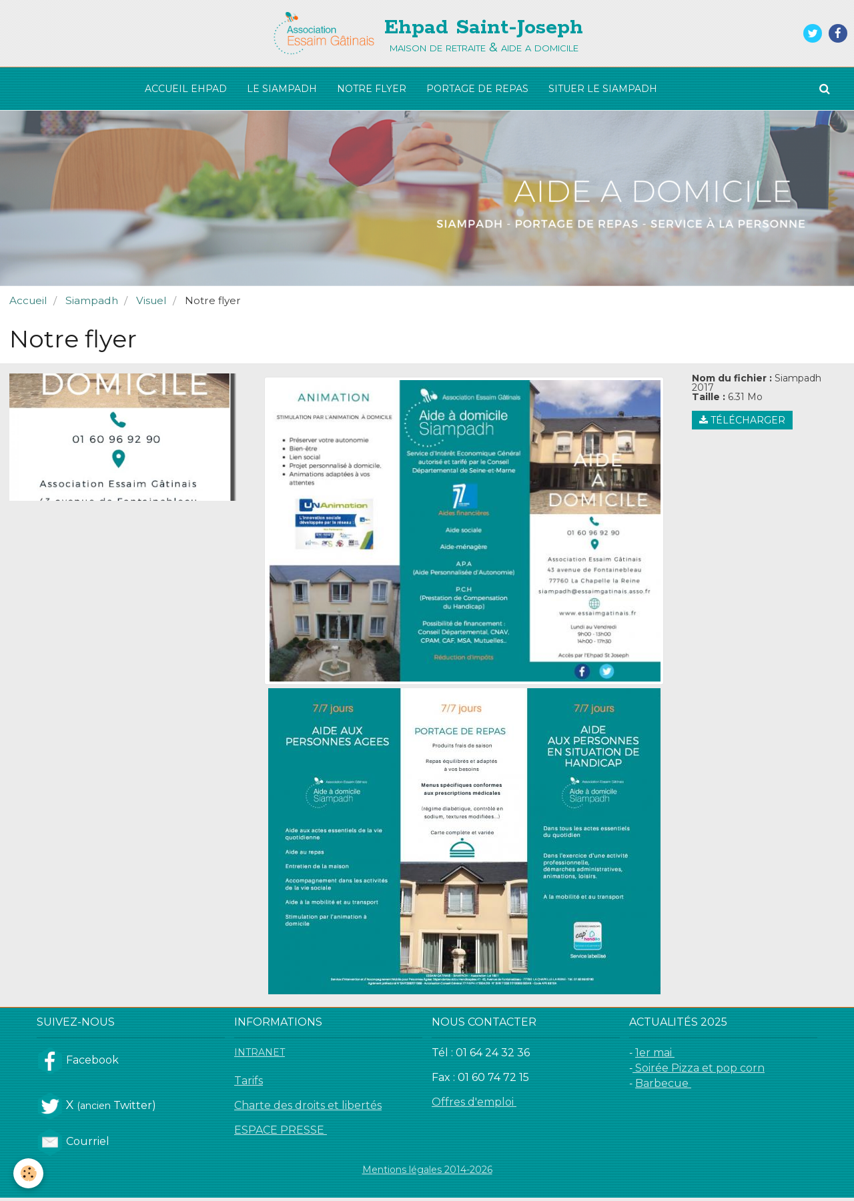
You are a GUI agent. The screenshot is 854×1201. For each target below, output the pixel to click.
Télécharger (742, 423)
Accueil (28, 303)
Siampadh (91, 303)
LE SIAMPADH (282, 89)
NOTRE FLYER (371, 89)
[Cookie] (28, 1173)
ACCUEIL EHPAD (186, 89)
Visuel (151, 303)
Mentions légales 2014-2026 (427, 1173)
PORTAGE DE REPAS (477, 89)
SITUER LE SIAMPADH (602, 89)
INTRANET (259, 1056)
